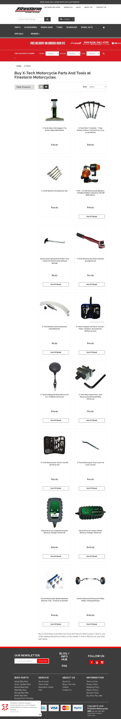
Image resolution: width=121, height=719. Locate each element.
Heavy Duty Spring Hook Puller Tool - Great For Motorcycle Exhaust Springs (54, 261)
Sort (84, 87)
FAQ (40, 690)
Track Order (43, 684)
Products (68, 7)
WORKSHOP (71, 27)
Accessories (30, 27)
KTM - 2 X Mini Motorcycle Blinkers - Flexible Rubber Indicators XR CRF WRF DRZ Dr (90, 193)
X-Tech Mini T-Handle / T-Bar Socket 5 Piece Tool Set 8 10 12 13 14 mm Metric (90, 130)
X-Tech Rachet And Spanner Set (54, 191)
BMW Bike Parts (21, 696)
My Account (43, 681)
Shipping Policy (92, 687)
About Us (88, 7)
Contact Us (101, 7)
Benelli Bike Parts (21, 687)
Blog (78, 7)
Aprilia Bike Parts (21, 681)
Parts (17, 27)
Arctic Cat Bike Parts (22, 684)
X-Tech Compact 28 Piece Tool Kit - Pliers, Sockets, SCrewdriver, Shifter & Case (90, 329)
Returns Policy (92, 690)
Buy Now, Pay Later (52, 7)
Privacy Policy (92, 684)
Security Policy (92, 693)
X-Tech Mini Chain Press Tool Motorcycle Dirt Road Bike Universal (90, 397)
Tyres (59, 27)
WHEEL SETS (87, 27)
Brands (35, 34)
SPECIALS (19, 34)
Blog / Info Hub (68, 684)
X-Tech (27, 66)
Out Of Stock (91, 216)
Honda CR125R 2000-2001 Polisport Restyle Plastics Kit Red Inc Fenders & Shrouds (23, 707)
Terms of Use (91, 681)
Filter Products (23, 87)
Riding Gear (47, 27)
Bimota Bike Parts (21, 693)
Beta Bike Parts (20, 690)
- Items (65, 19)
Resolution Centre (45, 687)
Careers (65, 687)
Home (18, 66)
